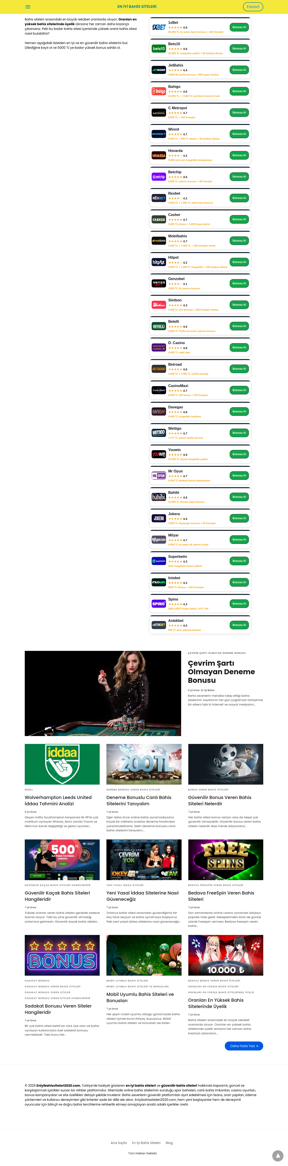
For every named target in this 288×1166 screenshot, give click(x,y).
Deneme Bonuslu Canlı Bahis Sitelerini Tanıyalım (138, 800)
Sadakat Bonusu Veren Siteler (48, 992)
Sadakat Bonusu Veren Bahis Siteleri (53, 986)
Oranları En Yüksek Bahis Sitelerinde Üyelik (221, 992)
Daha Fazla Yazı (242, 1046)
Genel (29, 789)
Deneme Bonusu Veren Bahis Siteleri (133, 789)
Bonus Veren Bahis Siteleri (208, 789)
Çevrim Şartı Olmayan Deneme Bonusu (217, 653)
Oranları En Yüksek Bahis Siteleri (213, 986)
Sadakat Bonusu (37, 980)
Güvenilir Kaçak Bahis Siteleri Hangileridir (58, 885)
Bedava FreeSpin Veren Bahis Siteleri (216, 885)
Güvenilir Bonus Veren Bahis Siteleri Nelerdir (220, 800)
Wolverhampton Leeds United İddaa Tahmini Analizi (58, 800)
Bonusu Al (239, 27)
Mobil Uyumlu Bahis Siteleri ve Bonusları (137, 986)
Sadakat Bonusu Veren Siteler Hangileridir (57, 998)
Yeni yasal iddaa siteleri (125, 885)
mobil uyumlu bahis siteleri (127, 980)
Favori (253, 6)
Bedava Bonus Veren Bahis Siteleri (214, 980)
